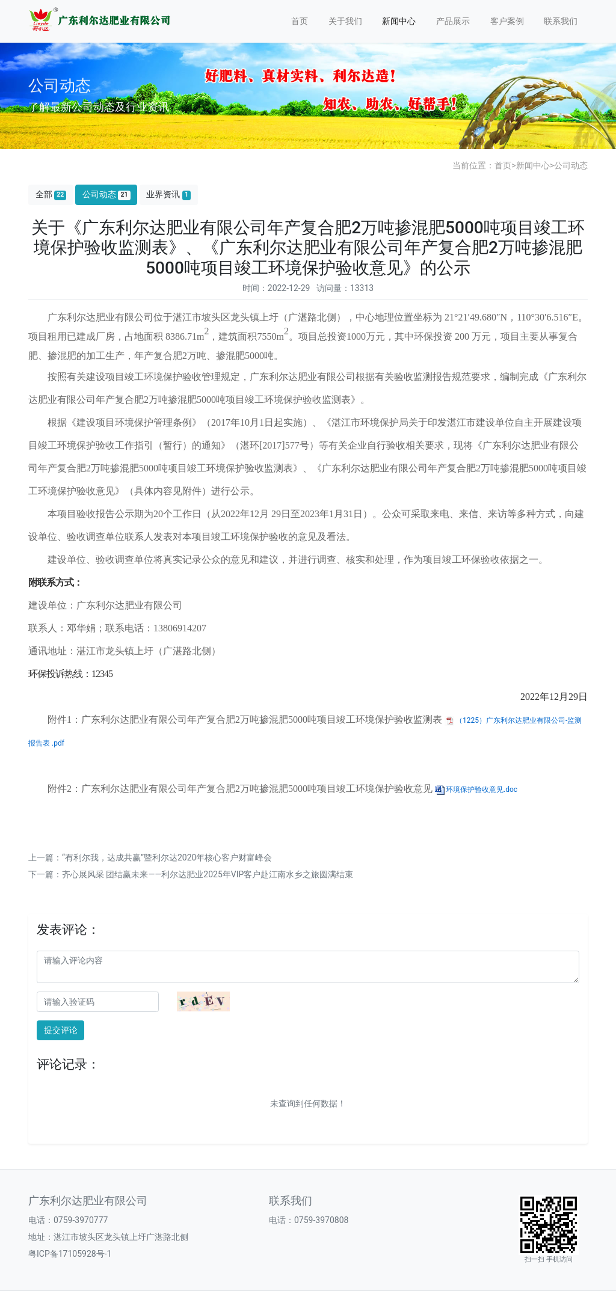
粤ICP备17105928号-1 (69, 1254)
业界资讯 (168, 194)
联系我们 (561, 21)
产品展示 (453, 21)
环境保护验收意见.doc (481, 789)
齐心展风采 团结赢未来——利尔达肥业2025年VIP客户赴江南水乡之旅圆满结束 (207, 874)
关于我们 (345, 21)
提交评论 (61, 1030)
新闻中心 (399, 21)
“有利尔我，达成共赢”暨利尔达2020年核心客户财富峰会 (167, 857)
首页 (299, 21)
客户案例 (507, 21)
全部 (51, 194)
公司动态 (571, 165)
